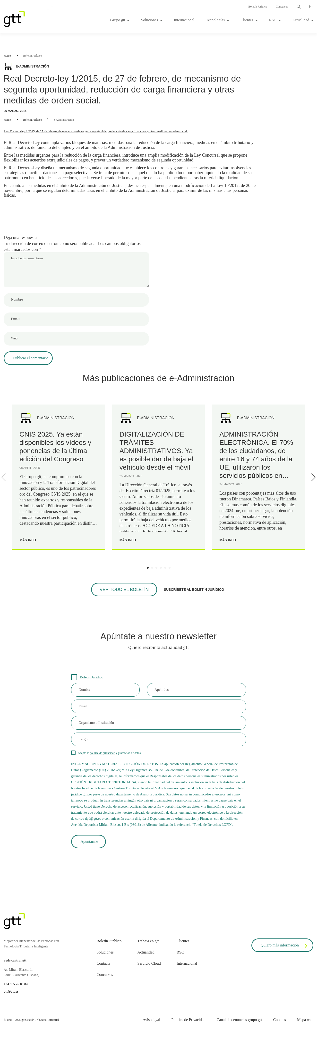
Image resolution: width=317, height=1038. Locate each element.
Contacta (104, 963)
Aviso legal (151, 1020)
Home (7, 55)
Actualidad (300, 20)
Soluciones (149, 20)
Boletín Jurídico (257, 6)
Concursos (282, 6)
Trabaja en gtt (148, 941)
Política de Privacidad (188, 1020)
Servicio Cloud (149, 963)
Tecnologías (215, 20)
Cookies (279, 1020)
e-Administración (63, 119)
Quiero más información (285, 945)
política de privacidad (102, 753)
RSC (272, 20)
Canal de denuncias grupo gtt (239, 1020)
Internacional (184, 20)
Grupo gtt (117, 20)
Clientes (246, 20)
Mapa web (305, 1020)
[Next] (312, 477)
